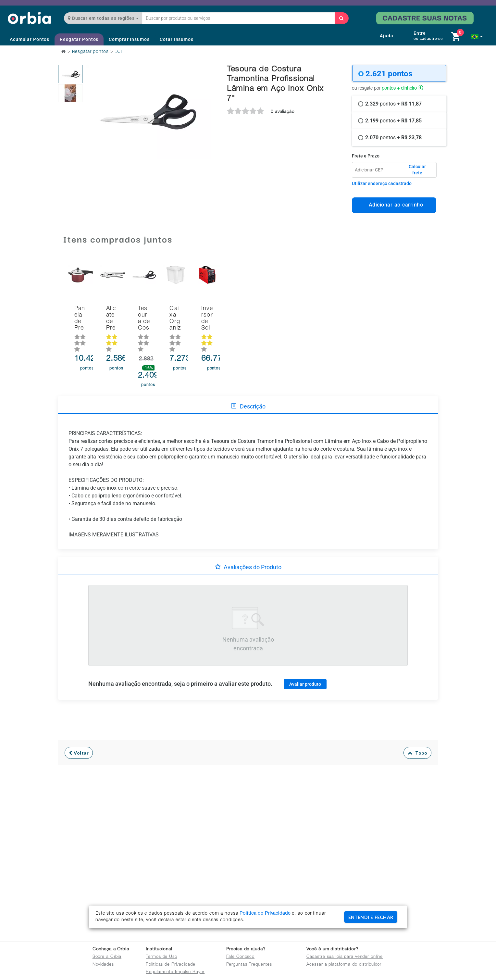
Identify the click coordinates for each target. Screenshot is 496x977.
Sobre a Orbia (107, 957)
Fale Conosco (240, 957)
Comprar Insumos (129, 39)
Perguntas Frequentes (249, 965)
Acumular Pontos (29, 39)
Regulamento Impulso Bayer (175, 972)
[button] (476, 36)
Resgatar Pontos (79, 39)
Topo (418, 739)
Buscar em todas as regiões (103, 18)
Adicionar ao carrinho (394, 205)
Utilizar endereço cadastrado (382, 183)
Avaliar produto (305, 669)
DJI (118, 52)
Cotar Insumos (176, 39)
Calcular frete (417, 170)
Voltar (79, 739)
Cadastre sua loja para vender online (344, 957)
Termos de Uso (161, 957)
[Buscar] (341, 18)
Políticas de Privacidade (170, 965)
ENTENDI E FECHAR (370, 917)
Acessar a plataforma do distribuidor (344, 965)
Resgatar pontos (90, 52)
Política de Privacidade (265, 913)
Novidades (103, 965)
